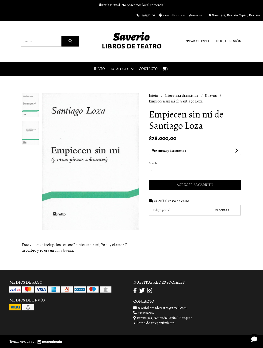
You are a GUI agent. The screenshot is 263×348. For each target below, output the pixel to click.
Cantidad (153, 163)
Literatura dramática (182, 95)
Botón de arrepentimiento (154, 323)
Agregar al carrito (195, 185)
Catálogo (122, 69)
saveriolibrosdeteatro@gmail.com (160, 307)
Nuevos (211, 95)
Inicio (99, 68)
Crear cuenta (197, 41)
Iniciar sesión (228, 41)
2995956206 (143, 312)
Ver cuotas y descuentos (169, 151)
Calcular (222, 210)
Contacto (148, 68)
